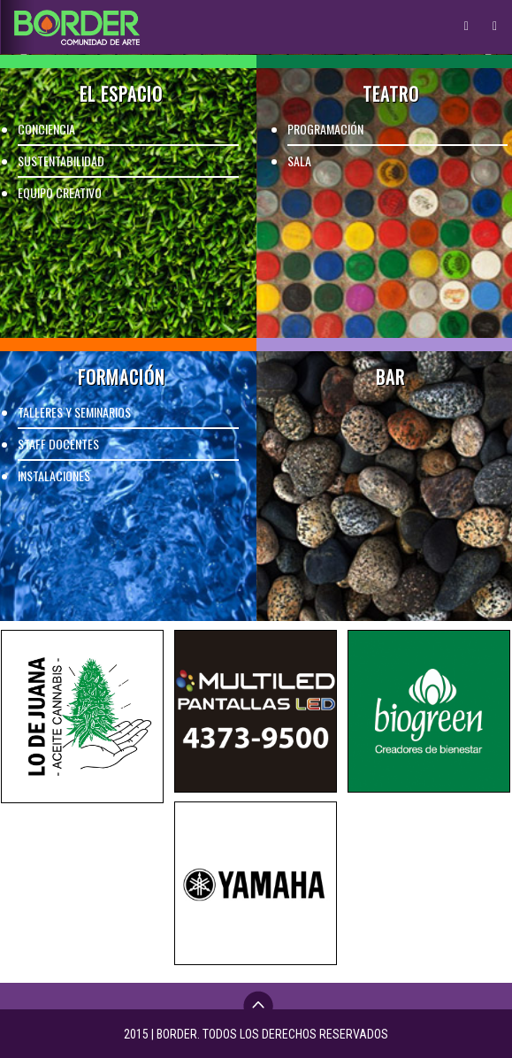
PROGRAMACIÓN (325, 128)
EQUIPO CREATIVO (60, 192)
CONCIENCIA (46, 128)
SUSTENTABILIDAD (61, 160)
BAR (390, 377)
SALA (299, 160)
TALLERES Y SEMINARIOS (74, 411)
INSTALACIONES (54, 475)
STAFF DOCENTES (58, 443)
